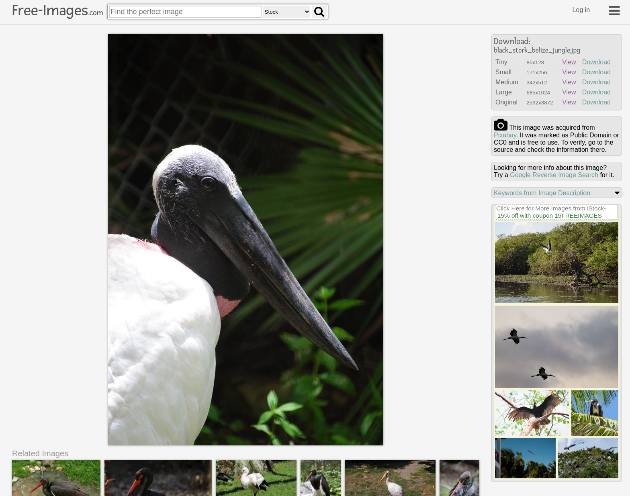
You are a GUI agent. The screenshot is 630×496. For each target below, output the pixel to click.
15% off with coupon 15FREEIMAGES (549, 215)
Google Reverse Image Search (554, 174)
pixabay (505, 135)
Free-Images (57, 10)
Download (596, 62)
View (569, 62)
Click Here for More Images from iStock (550, 208)
